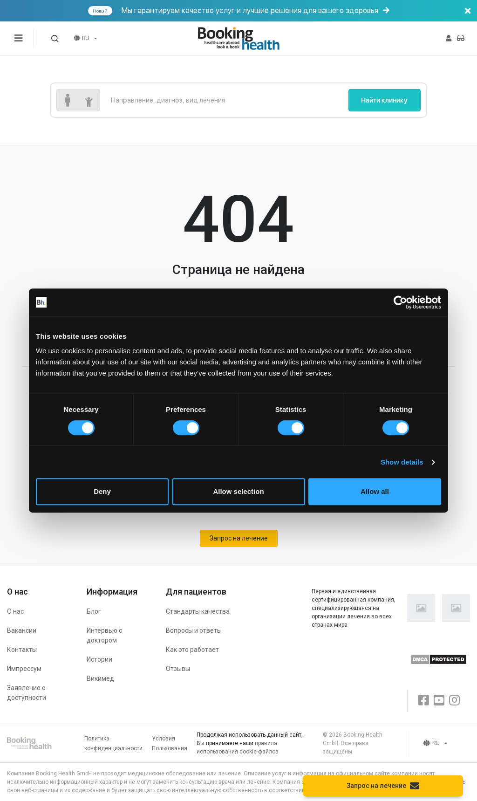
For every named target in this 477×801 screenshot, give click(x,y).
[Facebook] (423, 700)
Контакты (22, 649)
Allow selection (238, 491)
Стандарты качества (198, 611)
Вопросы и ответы (194, 630)
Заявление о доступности (26, 692)
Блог (94, 611)
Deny (102, 491)
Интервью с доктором (104, 635)
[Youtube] (439, 700)
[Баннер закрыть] (468, 11)
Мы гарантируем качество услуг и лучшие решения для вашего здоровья (281, 11)
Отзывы (178, 668)
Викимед (100, 678)
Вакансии (21, 630)
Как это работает (192, 649)
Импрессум (24, 668)
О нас (15, 611)
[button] (54, 38)
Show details (402, 462)
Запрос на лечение (239, 538)
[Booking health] (238, 38)
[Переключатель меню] (18, 38)
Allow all (375, 491)
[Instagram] (454, 700)
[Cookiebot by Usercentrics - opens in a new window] (400, 302)
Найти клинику (384, 100)
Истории (99, 659)
